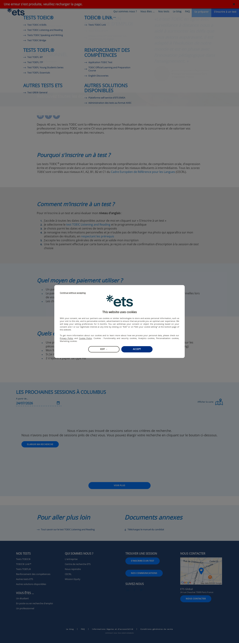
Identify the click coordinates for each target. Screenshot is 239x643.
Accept (137, 349)
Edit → (104, 349)
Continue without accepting (73, 293)
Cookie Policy (85, 338)
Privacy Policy (66, 338)
